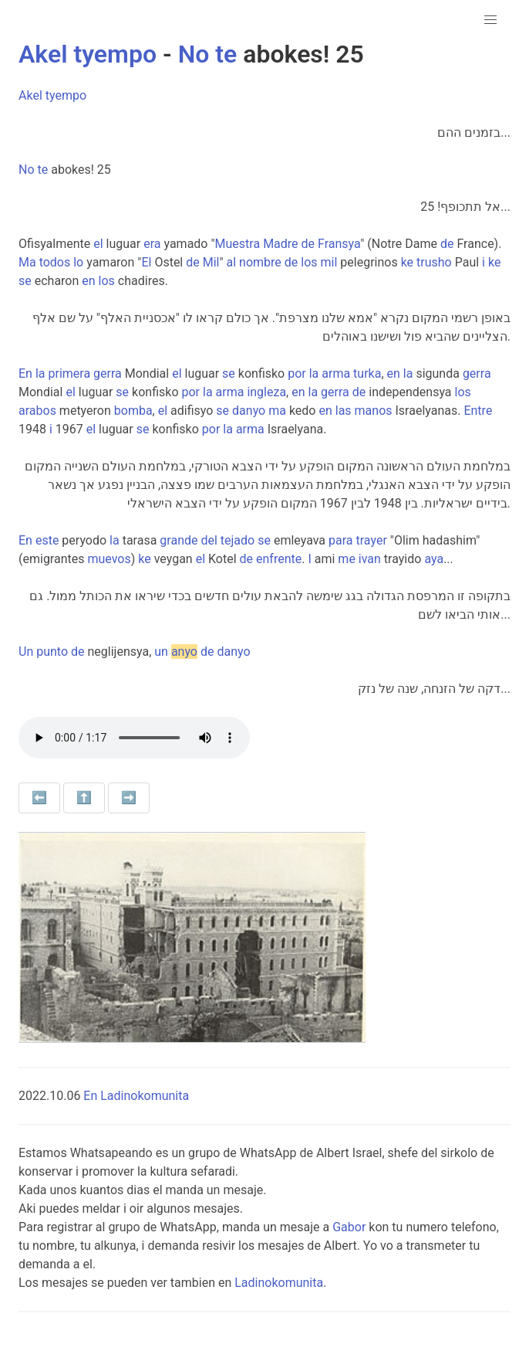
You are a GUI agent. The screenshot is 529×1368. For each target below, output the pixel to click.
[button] (490, 20)
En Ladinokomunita (136, 1095)
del (208, 540)
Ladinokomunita (278, 1282)
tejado (237, 540)
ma (277, 410)
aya (433, 559)
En (25, 373)
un (161, 651)
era (151, 243)
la (40, 373)
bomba (133, 410)
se (25, 280)
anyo (184, 651)
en (88, 280)
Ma (27, 262)
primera (69, 373)
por (297, 373)
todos (55, 262)
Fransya (339, 243)
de (308, 243)
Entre (477, 410)
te (226, 54)
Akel (43, 54)
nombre (260, 262)
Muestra (238, 243)
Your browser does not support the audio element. (134, 738)
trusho (434, 262)
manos (374, 410)
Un (26, 651)
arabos (37, 410)
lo (78, 262)
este (47, 540)
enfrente (279, 559)
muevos (108, 559)
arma (336, 373)
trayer (371, 540)
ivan (370, 559)
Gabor (349, 1227)
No (194, 54)
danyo (248, 410)
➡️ (128, 797)
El (146, 262)
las (343, 410)
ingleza (266, 392)
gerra (107, 373)
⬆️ (84, 797)
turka (367, 373)
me (346, 559)
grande (178, 540)
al (232, 262)
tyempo (115, 54)
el (98, 243)
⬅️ (39, 797)
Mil (211, 262)
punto (52, 651)
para (341, 540)
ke (407, 262)
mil (329, 262)
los (309, 262)
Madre (280, 243)
